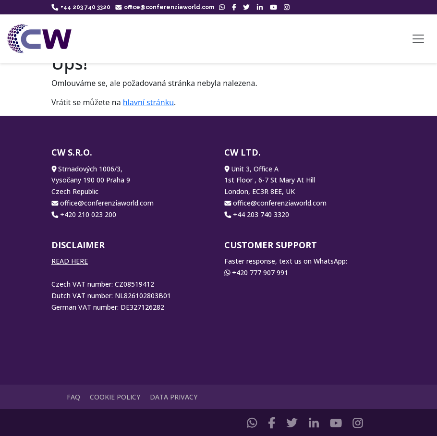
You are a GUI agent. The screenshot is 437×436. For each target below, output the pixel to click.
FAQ (73, 396)
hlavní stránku (148, 102)
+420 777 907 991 (260, 272)
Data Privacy (173, 396)
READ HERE (69, 261)
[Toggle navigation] (418, 39)
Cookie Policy (115, 396)
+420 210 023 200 (88, 214)
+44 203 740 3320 (80, 7)
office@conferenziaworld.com (165, 7)
